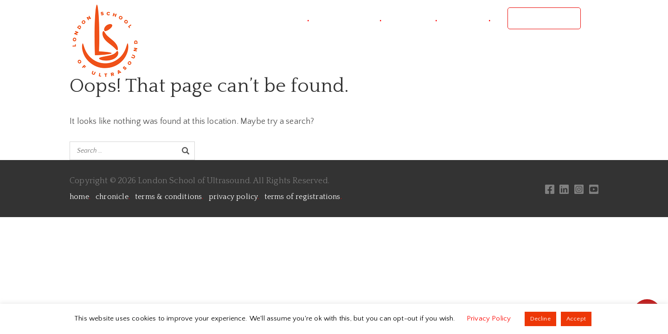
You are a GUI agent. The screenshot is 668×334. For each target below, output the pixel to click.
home (80, 197)
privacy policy (234, 197)
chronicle (113, 197)
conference (353, 18)
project (291, 18)
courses (417, 18)
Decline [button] (540, 318)
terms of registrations (303, 197)
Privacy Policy (490, 318)
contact (472, 18)
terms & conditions (169, 197)
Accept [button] (576, 318)
